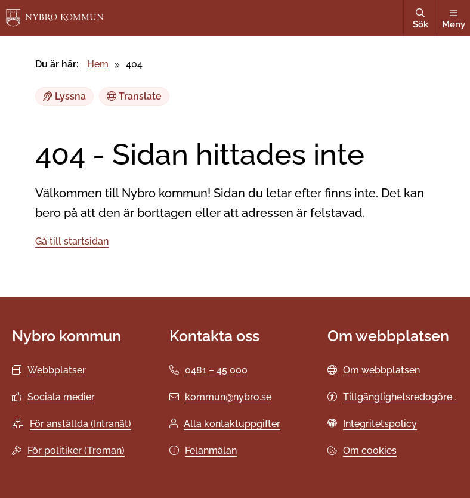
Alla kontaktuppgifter (232, 423)
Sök (420, 19)
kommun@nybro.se (228, 397)
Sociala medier (61, 397)
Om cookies (370, 450)
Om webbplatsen (381, 370)
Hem (98, 64)
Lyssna (64, 96)
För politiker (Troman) (76, 450)
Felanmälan (211, 450)
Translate (134, 96)
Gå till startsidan (72, 241)
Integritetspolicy (380, 423)
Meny (453, 19)
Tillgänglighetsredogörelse (404, 397)
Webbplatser (56, 370)
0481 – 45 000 (216, 370)
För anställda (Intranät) (80, 423)
